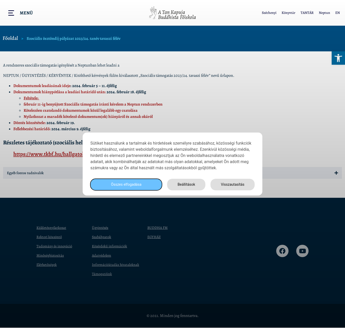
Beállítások (185, 184)
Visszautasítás (231, 184)
